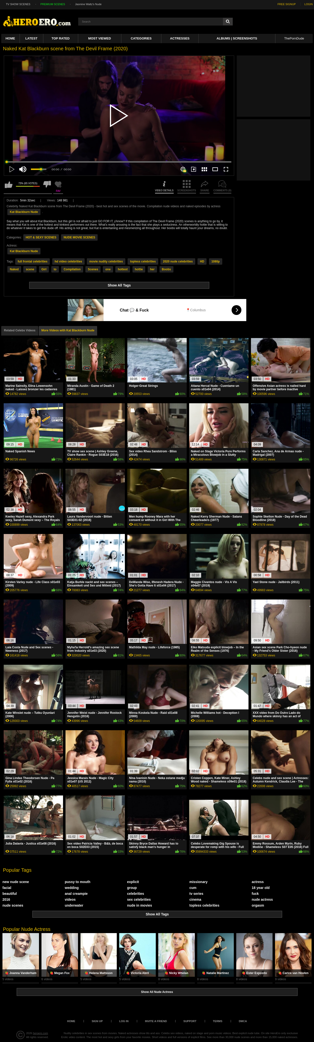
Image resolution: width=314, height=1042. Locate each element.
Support (189, 1021)
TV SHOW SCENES (18, 4)
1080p (215, 261)
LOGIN (308, 4)
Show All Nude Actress (157, 992)
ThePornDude (294, 38)
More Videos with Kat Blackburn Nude (67, 330)
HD (202, 261)
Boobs (166, 269)
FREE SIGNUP (286, 4)
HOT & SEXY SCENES (41, 237)
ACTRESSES (179, 38)
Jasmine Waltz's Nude (88, 4)
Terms (217, 1021)
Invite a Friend (156, 1021)
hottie (139, 269)
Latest (31, 38)
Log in (124, 1021)
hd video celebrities (68, 261)
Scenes (93, 269)
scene (30, 269)
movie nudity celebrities (106, 261)
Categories (141, 38)
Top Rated (61, 38)
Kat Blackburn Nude (24, 212)
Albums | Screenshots (237, 38)
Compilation (72, 269)
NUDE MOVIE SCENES (79, 237)
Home (10, 38)
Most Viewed (99, 38)
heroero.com (40, 1033)
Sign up (97, 1021)
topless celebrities (143, 261)
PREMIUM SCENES (52, 4)
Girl (44, 269)
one (107, 269)
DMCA (243, 1021)
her (152, 269)
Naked (14, 269)
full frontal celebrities (32, 261)
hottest (123, 269)
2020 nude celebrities (178, 261)
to (55, 269)
